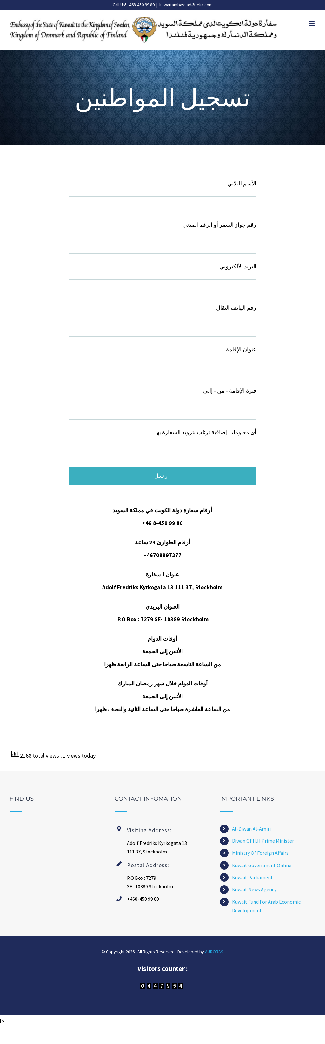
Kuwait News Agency (254, 889)
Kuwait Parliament (252, 877)
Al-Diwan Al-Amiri (251, 828)
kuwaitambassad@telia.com (186, 5)
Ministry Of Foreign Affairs (260, 853)
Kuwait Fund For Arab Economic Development (266, 906)
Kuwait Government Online (261, 865)
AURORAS (214, 951)
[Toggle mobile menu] (312, 23)
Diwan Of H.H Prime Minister (263, 841)
